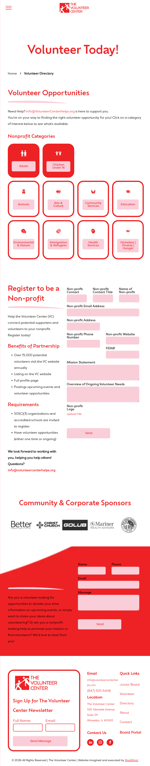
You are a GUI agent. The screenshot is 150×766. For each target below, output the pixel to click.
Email (82, 578)
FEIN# (110, 348)
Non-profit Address (81, 320)
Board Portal (130, 732)
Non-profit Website (120, 334)
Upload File (74, 414)
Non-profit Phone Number (80, 336)
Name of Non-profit (127, 291)
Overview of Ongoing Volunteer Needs (96, 384)
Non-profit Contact (75, 291)
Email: (51, 720)
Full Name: (22, 720)
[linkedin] (90, 743)
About (124, 712)
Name (82, 564)
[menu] (9, 8)
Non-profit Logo (75, 408)
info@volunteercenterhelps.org (31, 470)
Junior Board (129, 684)
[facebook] (110, 743)
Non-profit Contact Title (103, 291)
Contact (126, 722)
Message (84, 592)
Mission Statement (81, 362)
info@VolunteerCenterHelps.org (50, 111)
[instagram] (100, 743)
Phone (116, 564)
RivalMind (131, 760)
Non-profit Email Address (85, 306)
